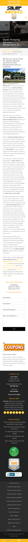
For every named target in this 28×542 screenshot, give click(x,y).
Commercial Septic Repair (14, 486)
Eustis (4, 265)
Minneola (12, 265)
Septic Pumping (14, 515)
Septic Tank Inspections (14, 508)
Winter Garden (14, 261)
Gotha (21, 267)
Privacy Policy (14, 536)
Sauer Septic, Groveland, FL (16, 534)
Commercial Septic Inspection (14, 501)
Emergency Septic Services (14, 505)
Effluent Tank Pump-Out (14, 523)
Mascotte (5, 267)
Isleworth (5, 270)
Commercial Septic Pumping (14, 494)
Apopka (21, 261)
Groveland (16, 267)
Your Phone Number (9, 310)
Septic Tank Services (14, 512)
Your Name (7, 297)
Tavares (5, 276)
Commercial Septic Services (14, 490)
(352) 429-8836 (14, 287)
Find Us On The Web (14, 394)
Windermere (6, 261)
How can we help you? (10, 316)
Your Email (7, 303)
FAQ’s (14, 526)
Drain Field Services (14, 483)
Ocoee (8, 265)
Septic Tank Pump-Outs (14, 519)
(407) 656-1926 (14, 289)
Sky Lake (19, 270)
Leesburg (10, 267)
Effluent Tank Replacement (14, 530)
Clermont (5, 263)
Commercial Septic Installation (14, 497)
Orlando (20, 259)
